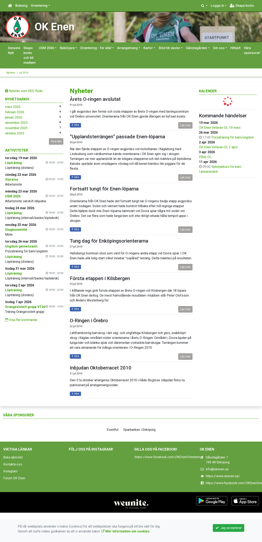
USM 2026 (46, 48)
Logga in (217, 6)
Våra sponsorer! (252, 50)
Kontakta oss (12, 464)
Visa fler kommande (21, 320)
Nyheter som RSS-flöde (24, 91)
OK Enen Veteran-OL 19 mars (220, 128)
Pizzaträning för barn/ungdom (232, 137)
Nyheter (10, 72)
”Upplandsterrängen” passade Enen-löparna (117, 137)
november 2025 (16, 128)
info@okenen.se (217, 469)
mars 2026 (12, 107)
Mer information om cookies (125, 531)
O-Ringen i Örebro (89, 320)
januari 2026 (13, 117)
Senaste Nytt (14, 50)
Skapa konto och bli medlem (29, 55)
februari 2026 (14, 112)
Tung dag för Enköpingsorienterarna (109, 241)
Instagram (10, 471)
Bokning (21, 6)
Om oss (219, 48)
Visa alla (56, 141)
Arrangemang (127, 48)
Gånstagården (196, 48)
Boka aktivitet (13, 457)
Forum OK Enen (14, 478)
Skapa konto (242, 6)
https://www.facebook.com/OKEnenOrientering (168, 457)
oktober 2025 (14, 133)
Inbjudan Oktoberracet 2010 (100, 368)
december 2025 (16, 123)
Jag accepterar (228, 528)
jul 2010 (23, 72)
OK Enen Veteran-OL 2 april (218, 147)
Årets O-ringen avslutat (95, 99)
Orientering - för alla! (95, 48)
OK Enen (54, 27)
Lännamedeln (208, 172)
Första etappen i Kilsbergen (100, 278)
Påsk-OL (205, 157)
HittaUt (235, 48)
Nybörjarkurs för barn (226, 167)
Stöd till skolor (169, 48)
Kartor (148, 48)
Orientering (39, 6)
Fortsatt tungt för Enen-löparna (104, 189)
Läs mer (185, 125)
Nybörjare (67, 48)
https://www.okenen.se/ (223, 476)
